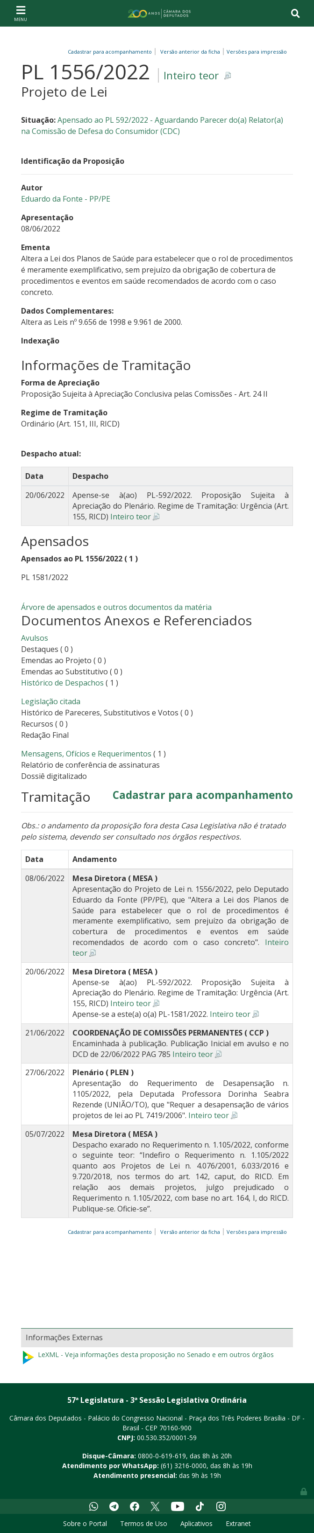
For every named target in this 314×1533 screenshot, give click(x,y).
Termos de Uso (143, 1523)
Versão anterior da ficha (190, 51)
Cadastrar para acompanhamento (111, 51)
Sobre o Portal (85, 1523)
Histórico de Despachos (62, 683)
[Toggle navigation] (20, 13)
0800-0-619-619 (162, 1455)
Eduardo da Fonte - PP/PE (65, 199)
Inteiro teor (191, 75)
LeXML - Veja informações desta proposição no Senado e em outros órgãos (147, 1358)
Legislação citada (50, 701)
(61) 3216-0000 (184, 1465)
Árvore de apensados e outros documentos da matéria (116, 607)
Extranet (238, 1523)
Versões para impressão (255, 51)
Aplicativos (196, 1523)
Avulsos (34, 638)
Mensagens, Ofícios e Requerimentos (86, 754)
